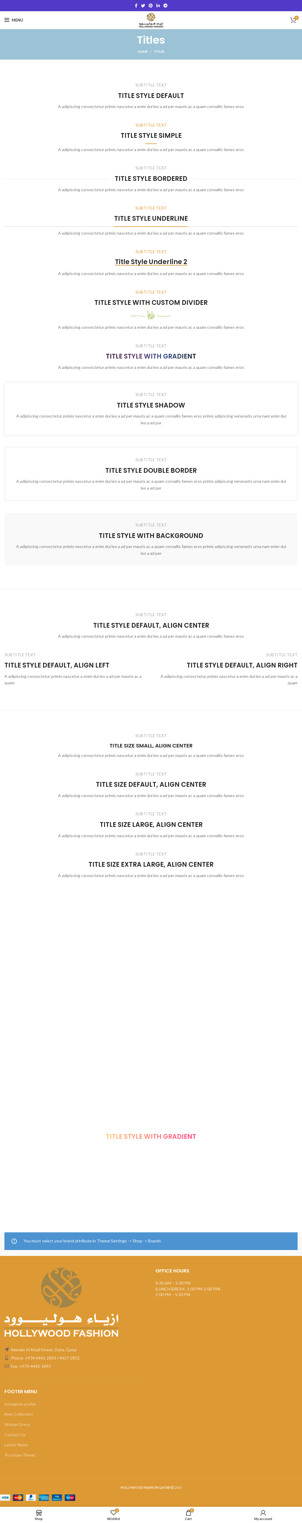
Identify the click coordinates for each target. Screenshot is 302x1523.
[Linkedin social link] (158, 5)
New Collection (18, 1413)
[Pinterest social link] (151, 5)
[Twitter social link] (143, 5)
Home (143, 51)
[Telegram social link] (165, 5)
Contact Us (15, 1434)
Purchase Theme (19, 1454)
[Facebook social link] (136, 5)
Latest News (16, 1444)
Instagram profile (20, 1403)
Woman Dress (17, 1424)
